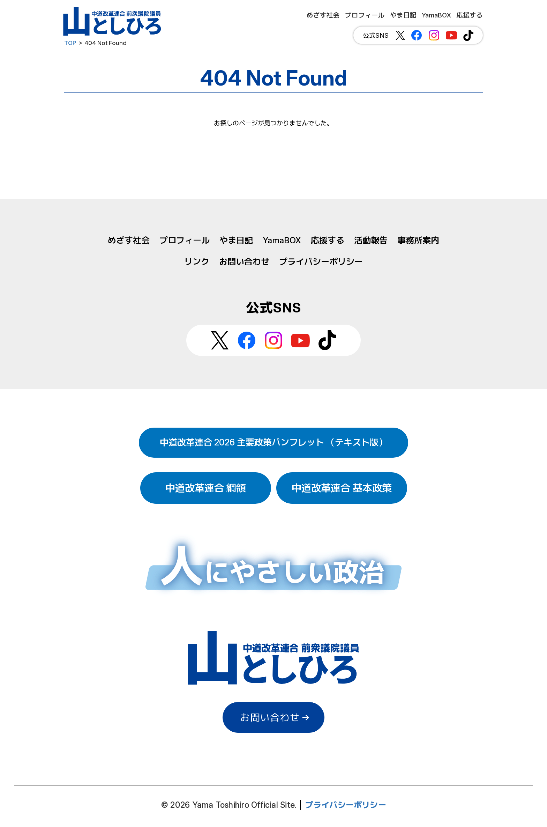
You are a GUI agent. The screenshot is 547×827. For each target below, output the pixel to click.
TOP (70, 42)
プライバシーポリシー (321, 262)
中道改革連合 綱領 (205, 488)
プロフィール (184, 240)
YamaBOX (282, 240)
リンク (196, 262)
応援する (327, 240)
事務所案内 (418, 240)
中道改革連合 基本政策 (342, 488)
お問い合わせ (244, 262)
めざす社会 (129, 240)
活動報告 (371, 240)
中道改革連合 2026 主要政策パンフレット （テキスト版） (273, 442)
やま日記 (236, 240)
